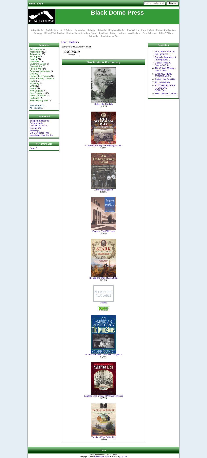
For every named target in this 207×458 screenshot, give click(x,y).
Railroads (93, 36)
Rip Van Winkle (162, 82)
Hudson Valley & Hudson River (81, 33)
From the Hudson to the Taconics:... (164, 52)
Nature (122, 33)
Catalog (91, 30)
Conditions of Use (38, 125)
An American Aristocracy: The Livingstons (103, 355)
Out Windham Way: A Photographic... (165, 58)
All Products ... (37, 108)
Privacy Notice (37, 123)
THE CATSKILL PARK (166, 93)
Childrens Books (116, 30)
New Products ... (38, 105)
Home (32, 4)
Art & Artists (66, 30)
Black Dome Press (101, 457)
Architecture (52, 30)
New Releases (149, 33)
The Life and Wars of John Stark (103, 278)
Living (113, 33)
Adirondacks (37, 30)
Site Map (34, 130)
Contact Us (35, 128)
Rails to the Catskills (103, 104)
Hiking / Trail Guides (54, 33)
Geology (38, 33)
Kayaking (103, 33)
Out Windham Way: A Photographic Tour (103, 145)
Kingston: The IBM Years (103, 231)
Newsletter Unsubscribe (41, 135)
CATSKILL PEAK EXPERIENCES (163, 75)
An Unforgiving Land (103, 190)
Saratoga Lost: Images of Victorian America (103, 396)
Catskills (73, 42)
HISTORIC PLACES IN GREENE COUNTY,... (165, 87)
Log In (40, 4)
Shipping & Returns (39, 120)
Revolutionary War (109, 36)
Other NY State (166, 33)
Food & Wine (147, 30)
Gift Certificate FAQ (39, 133)
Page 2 (33, 148)
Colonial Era (133, 30)
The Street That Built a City (103, 437)
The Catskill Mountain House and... (165, 69)
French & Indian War (166, 30)
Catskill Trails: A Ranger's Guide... (163, 63)
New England (134, 33)
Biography (80, 30)
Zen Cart (123, 457)
